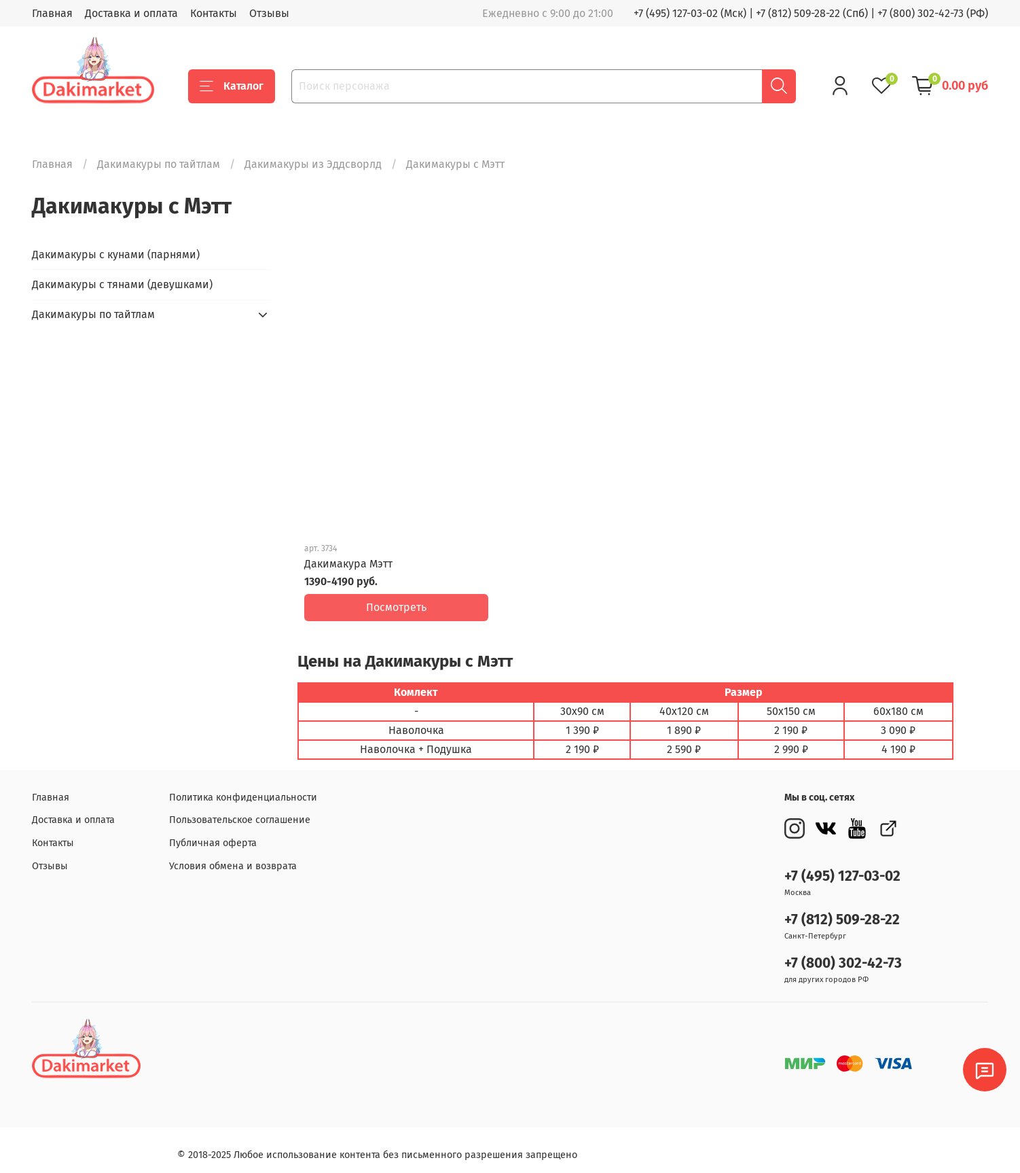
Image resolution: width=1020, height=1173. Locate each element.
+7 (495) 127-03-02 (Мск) (690, 13)
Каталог (231, 86)
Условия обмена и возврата (233, 856)
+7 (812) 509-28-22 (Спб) (812, 13)
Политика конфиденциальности (243, 787)
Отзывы (269, 13)
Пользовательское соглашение (239, 810)
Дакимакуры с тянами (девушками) (122, 284)
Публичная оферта (213, 833)
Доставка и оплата (131, 13)
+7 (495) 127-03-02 (842, 866)
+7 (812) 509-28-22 (842, 910)
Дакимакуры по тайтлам (158, 164)
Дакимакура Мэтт (348, 563)
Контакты (213, 13)
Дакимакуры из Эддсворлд (313, 164)
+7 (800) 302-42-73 (843, 953)
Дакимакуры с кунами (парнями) (116, 254)
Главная (52, 13)
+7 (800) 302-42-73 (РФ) (932, 13)
